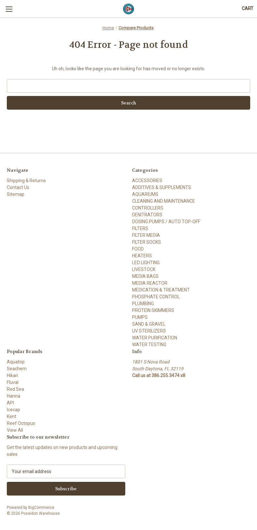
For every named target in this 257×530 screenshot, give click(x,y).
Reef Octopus (21, 423)
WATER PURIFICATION (154, 337)
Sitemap (15, 194)
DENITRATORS (147, 214)
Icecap (13, 409)
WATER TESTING (149, 344)
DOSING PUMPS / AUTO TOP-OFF (166, 221)
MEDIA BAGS (145, 276)
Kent (11, 416)
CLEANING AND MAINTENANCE (163, 201)
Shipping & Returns (26, 180)
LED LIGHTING (146, 262)
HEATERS (142, 255)
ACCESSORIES (147, 180)
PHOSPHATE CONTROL (156, 296)
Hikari (12, 375)
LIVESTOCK (143, 269)
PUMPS (140, 317)
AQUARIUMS (145, 194)
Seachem (17, 368)
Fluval (12, 382)
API (10, 402)
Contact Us (18, 187)
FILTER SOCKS (146, 242)
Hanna (13, 396)
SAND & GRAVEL (148, 324)
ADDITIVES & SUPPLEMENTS (161, 187)
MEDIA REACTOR (149, 283)
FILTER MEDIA (146, 235)
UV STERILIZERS (149, 330)
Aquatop (16, 361)
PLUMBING (143, 303)
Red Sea (15, 389)
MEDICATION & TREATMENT (161, 289)
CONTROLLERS (147, 208)
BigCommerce (41, 507)
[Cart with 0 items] (247, 9)
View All (15, 430)
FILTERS (140, 228)
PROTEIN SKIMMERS (153, 310)
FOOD (138, 248)
